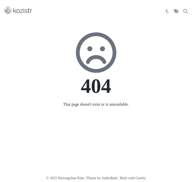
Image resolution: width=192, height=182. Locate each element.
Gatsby (141, 178)
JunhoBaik (110, 178)
